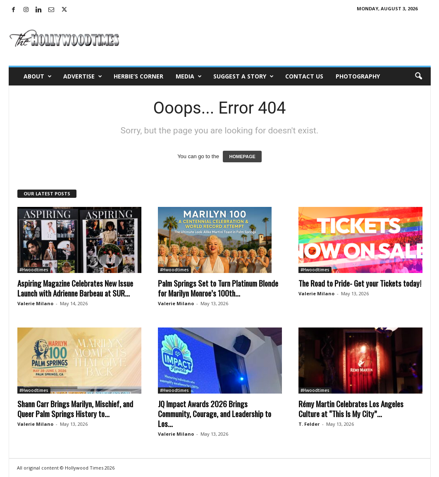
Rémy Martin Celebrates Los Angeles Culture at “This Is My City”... (350, 408)
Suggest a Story (243, 76)
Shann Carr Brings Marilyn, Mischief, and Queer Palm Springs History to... (75, 408)
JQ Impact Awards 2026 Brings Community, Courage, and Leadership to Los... (214, 413)
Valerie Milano (35, 303)
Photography (358, 76)
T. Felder (309, 424)
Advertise (82, 76)
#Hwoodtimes (33, 270)
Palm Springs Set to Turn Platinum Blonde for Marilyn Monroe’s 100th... (218, 288)
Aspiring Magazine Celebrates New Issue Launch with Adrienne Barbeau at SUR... (75, 288)
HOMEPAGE (242, 156)
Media (189, 76)
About (38, 76)
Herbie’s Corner (138, 76)
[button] (418, 76)
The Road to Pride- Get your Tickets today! (359, 283)
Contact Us (304, 76)
